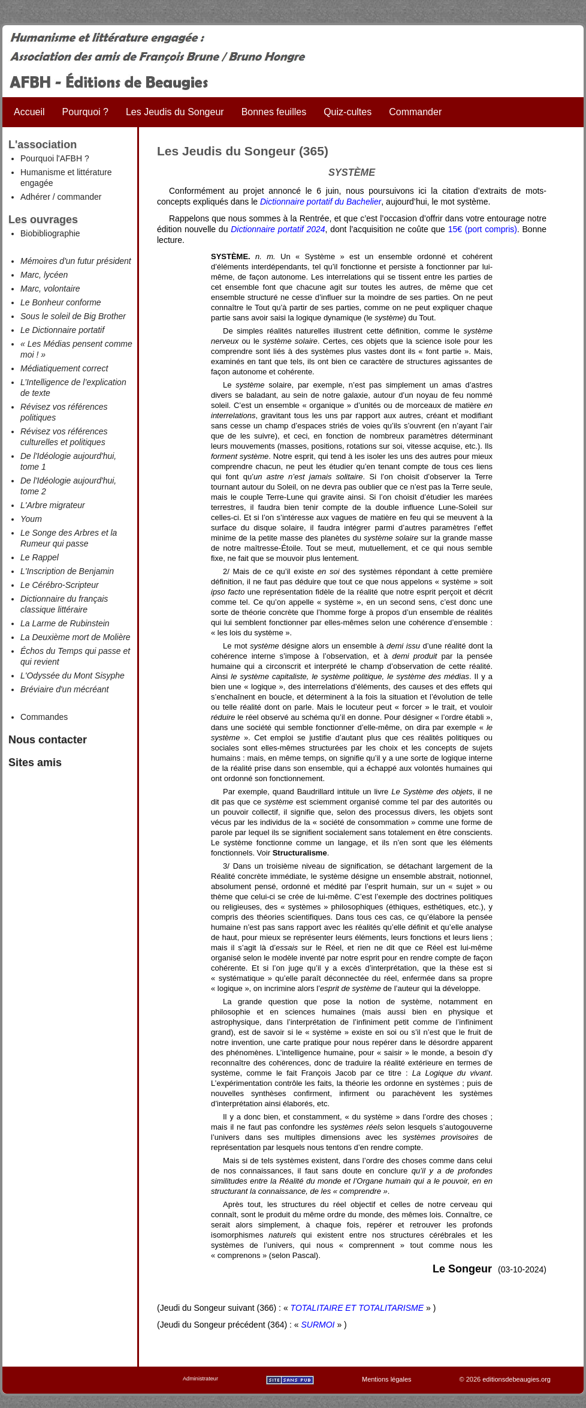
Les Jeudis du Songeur (175, 112)
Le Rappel (39, 557)
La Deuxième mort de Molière (75, 637)
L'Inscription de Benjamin (67, 571)
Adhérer (35, 197)
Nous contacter (47, 740)
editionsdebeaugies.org (516, 1379)
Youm (31, 519)
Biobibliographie (50, 233)
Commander (415, 112)
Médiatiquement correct (64, 368)
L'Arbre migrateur (52, 505)
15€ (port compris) (482, 229)
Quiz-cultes (347, 112)
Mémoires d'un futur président (75, 261)
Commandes (44, 717)
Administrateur (200, 1379)
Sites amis (35, 762)
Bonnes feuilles (274, 112)
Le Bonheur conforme (60, 302)
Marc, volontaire (50, 288)
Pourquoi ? (85, 112)
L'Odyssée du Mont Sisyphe (72, 675)
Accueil (29, 112)
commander (79, 197)
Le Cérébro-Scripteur (59, 585)
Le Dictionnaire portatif (62, 330)
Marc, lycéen (44, 275)
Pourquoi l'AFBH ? (54, 158)
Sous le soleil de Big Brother (73, 316)
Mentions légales (387, 1379)
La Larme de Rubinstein (65, 623)
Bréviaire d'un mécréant (64, 689)
